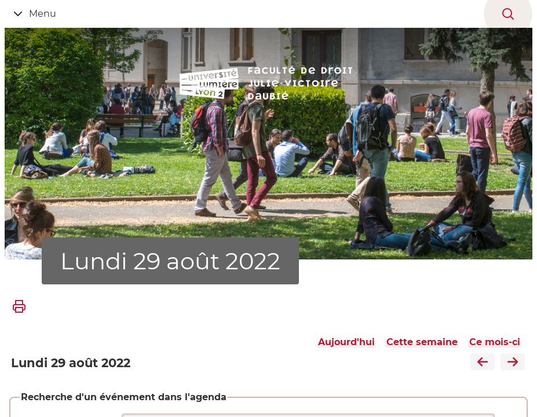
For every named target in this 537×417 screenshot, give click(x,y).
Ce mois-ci (494, 342)
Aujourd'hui (346, 342)
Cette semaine (422, 342)
